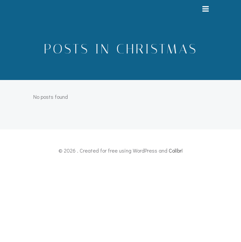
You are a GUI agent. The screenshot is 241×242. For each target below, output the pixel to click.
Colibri (176, 150)
